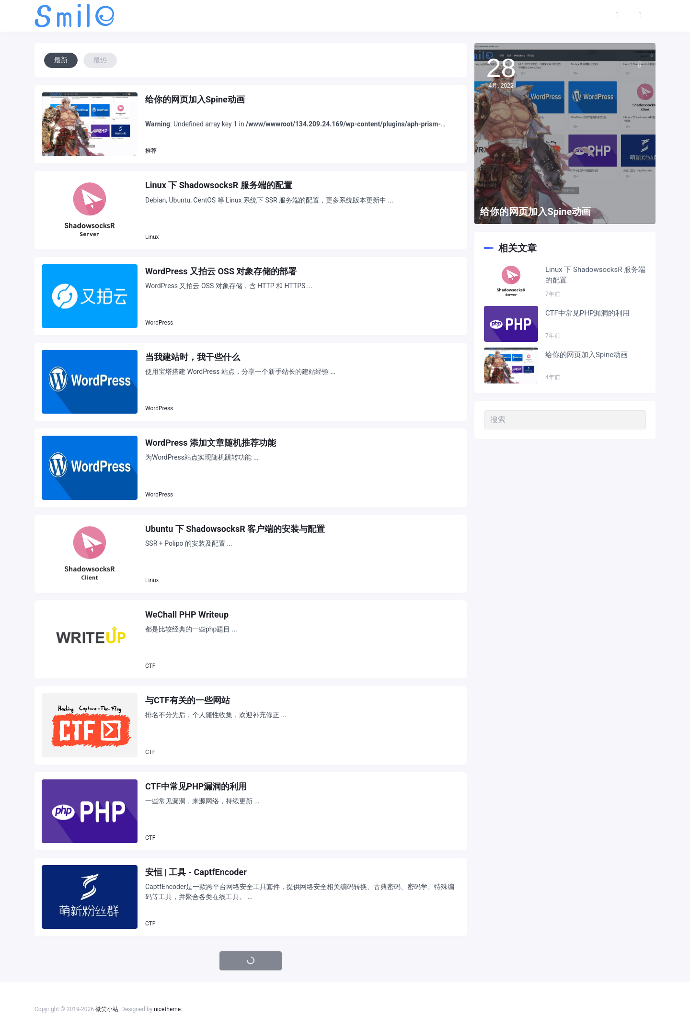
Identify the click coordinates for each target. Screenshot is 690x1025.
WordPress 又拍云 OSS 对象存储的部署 (221, 271)
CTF (150, 666)
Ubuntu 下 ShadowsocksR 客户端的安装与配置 (235, 529)
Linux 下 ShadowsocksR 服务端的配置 (218, 185)
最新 (61, 60)
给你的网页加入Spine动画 (195, 99)
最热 (100, 60)
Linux (152, 237)
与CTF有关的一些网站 (187, 700)
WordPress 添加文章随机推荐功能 (210, 443)
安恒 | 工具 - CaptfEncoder (196, 872)
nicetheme (167, 1009)
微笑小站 (106, 1009)
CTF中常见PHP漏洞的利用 (196, 786)
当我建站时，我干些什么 (192, 357)
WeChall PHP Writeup (187, 614)
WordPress (159, 322)
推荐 (151, 150)
